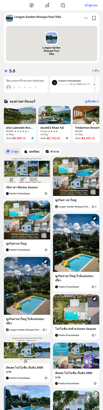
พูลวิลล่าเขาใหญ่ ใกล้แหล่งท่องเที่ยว (74, 278)
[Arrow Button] (94, 84)
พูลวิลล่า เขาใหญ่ (65, 200)
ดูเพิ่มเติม (92, 101)
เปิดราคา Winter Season (22, 187)
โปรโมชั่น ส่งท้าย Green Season (75, 329)
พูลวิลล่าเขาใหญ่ (16, 244)
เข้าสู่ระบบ (91, 5)
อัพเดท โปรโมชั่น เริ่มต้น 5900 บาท (24, 370)
